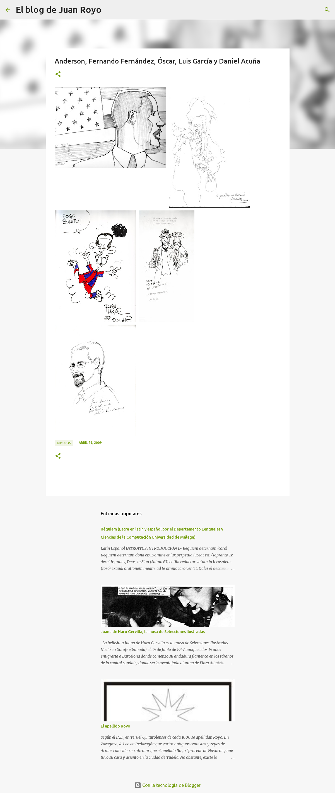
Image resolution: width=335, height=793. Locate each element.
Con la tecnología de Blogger (167, 785)
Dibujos (64, 443)
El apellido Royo (115, 726)
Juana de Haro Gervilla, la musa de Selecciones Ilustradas (153, 631)
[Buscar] (109, 9)
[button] (58, 74)
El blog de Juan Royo (59, 9)
